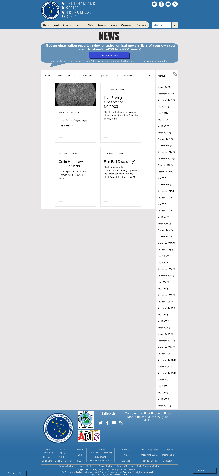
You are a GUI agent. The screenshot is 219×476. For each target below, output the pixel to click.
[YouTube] (168, 4)
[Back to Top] (204, 470)
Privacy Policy (90, 61)
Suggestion (102, 75)
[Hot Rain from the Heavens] (75, 94)
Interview (128, 75)
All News (48, 75)
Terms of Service (69, 61)
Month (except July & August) (148, 416)
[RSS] (175, 4)
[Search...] (159, 25)
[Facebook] (161, 4)
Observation (86, 75)
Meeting (71, 75)
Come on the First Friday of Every (148, 413)
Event (59, 75)
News (116, 75)
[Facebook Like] (110, 427)
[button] (56, 24)
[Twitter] (154, 4)
